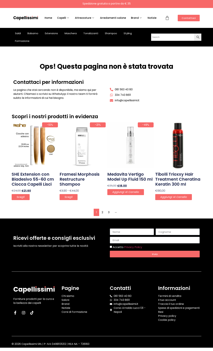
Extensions (51, 33)
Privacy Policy (133, 247)
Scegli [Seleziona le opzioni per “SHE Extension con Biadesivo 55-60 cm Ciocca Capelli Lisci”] (21, 197)
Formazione (22, 41)
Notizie (152, 18)
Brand (136, 18)
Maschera (71, 33)
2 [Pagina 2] (102, 212)
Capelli (63, 18)
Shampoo (111, 33)
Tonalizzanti (90, 33)
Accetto (127, 247)
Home (48, 18)
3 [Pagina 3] (108, 212)
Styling (128, 33)
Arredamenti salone (113, 18)
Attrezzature (84, 18)
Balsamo (32, 33)
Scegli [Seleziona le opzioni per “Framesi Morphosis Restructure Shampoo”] (69, 197)
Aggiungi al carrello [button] (125, 192)
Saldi (18, 33)
